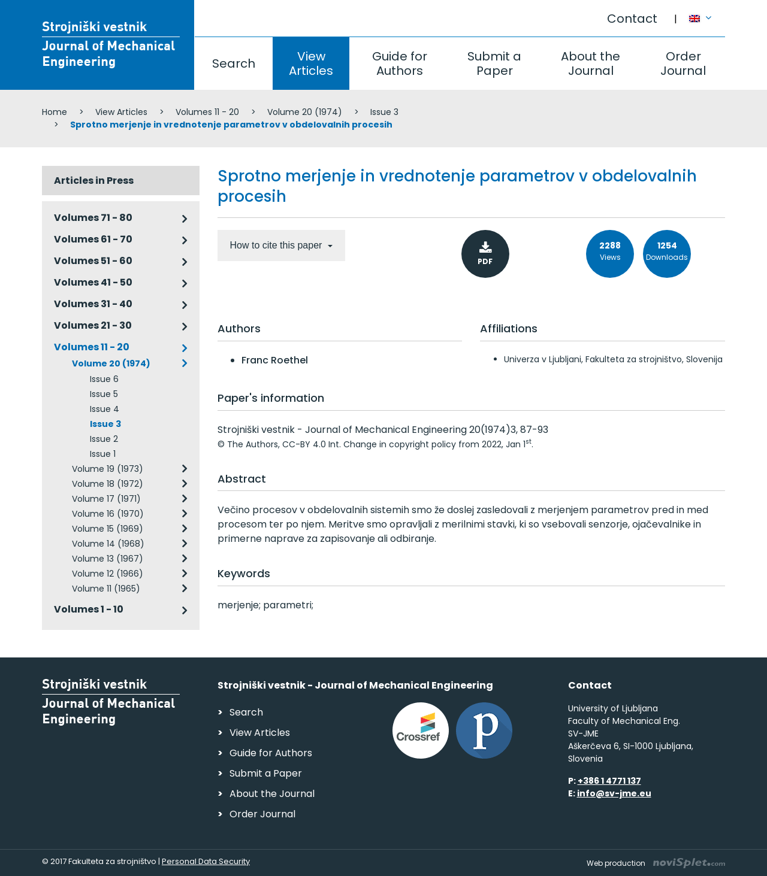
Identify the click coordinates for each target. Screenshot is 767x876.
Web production (656, 863)
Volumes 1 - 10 (88, 609)
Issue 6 (104, 379)
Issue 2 (104, 439)
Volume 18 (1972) (107, 484)
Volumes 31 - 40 (93, 304)
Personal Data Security (206, 861)
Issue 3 (384, 112)
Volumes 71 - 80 (93, 218)
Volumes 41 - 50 (93, 282)
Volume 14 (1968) (108, 544)
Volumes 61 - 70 (93, 239)
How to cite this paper (277, 245)
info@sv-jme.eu (614, 793)
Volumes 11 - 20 (207, 112)
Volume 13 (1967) (107, 559)
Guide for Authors (399, 63)
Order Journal (683, 63)
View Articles (311, 63)
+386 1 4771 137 (609, 781)
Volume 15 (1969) (107, 529)
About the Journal (590, 63)
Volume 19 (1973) (107, 469)
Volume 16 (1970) (108, 514)
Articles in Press (94, 180)
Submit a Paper (494, 63)
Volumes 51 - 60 (93, 261)
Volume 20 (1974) (304, 112)
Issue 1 (103, 454)
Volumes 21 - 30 (93, 325)
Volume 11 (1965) (106, 589)
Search (233, 63)
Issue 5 (104, 394)
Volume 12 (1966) (107, 574)
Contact (632, 18)
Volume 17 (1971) (106, 499)
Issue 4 (104, 409)
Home (54, 112)
